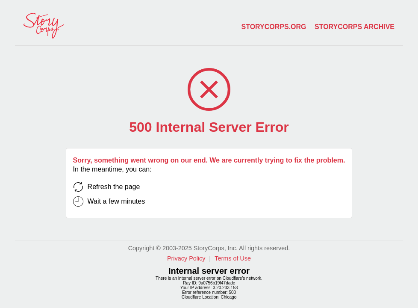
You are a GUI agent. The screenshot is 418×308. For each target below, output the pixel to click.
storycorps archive (354, 26)
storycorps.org (273, 26)
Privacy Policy (186, 258)
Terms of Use (233, 258)
